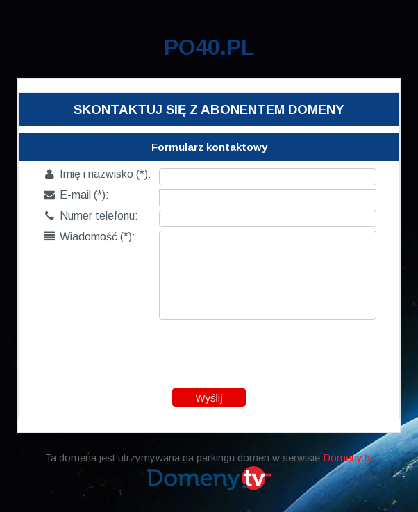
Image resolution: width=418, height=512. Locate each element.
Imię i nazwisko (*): (97, 174)
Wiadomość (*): (89, 236)
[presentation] (209, 350)
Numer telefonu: (91, 216)
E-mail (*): (76, 195)
